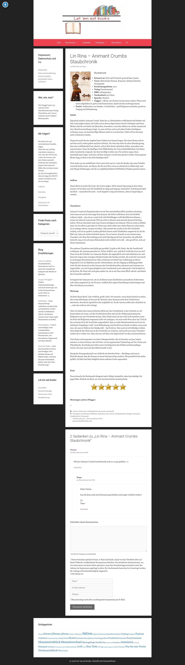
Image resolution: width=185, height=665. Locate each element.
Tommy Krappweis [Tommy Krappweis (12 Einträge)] (108, 647)
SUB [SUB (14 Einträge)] (98, 647)
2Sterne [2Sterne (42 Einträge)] (47, 634)
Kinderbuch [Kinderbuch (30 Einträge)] (113, 638)
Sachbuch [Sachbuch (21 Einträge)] (51, 647)
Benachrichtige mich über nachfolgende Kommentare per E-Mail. (97, 599)
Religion (130, 414)
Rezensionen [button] (72, 42)
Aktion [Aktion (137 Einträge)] (87, 633)
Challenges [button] (102, 42)
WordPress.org (44, 397)
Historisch (82, 411)
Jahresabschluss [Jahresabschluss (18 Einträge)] (82, 638)
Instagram (42, 197)
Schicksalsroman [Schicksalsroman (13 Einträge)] (60, 647)
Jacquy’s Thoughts (45, 280)
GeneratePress (109, 661)
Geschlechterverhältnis (89, 414)
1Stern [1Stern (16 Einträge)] (40, 634)
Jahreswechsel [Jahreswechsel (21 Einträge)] (93, 638)
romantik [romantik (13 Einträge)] (136, 643)
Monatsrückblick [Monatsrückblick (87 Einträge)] (49, 642)
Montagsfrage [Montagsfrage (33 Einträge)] (88, 642)
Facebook (41, 192)
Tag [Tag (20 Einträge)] (101, 647)
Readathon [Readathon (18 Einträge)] (116, 642)
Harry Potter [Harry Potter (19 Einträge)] (63, 638)
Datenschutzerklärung (47, 73)
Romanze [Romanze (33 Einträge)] (42, 646)
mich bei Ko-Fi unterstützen (43, 204)
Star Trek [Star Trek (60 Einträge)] (91, 647)
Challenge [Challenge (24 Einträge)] (125, 634)
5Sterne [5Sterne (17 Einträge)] (71, 634)
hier (128, 568)
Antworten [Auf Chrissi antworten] (77, 467)
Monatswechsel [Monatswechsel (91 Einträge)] (71, 642)
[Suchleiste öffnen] (126, 42)
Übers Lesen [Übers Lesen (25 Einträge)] (63, 650)
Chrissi (73, 450)
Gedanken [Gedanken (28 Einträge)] (42, 638)
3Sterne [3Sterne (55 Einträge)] (55, 634)
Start (59, 43)
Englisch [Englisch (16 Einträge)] (132, 634)
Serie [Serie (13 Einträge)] (84, 647)
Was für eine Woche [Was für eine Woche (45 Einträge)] (135, 646)
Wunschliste (116, 43)
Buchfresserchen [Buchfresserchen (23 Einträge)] (113, 634)
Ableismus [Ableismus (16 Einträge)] (78, 634)
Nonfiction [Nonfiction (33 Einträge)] (100, 642)
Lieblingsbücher (92, 411)
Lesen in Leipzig (44, 261)
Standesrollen (75, 416)
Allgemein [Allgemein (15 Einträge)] (96, 634)
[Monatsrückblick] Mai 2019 (82, 421)
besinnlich (76, 414)
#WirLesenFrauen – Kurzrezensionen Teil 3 (88, 419)
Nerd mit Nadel (44, 346)
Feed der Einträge (45, 391)
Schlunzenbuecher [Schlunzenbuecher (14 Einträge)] (71, 647)
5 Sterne (75, 411)
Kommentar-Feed (45, 394)
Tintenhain (42, 301)
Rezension (102, 411)
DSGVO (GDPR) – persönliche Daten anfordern (45, 79)
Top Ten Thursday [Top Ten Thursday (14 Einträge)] (119, 647)
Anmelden (42, 388)
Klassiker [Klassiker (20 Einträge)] (122, 638)
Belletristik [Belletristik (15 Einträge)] (103, 634)
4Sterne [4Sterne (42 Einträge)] (64, 634)
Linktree (41, 187)
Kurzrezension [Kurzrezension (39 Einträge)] (134, 638)
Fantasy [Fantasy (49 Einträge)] (139, 634)
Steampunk (85, 416)
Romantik (110, 411)
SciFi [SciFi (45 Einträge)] (79, 646)
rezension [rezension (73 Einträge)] (127, 642)
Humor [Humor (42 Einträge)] (72, 638)
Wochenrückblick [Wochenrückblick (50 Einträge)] (48, 650)
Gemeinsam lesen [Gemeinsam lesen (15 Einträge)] (53, 638)
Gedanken (87, 43)
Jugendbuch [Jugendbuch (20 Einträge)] (103, 638)
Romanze (136, 414)
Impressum (42, 70)
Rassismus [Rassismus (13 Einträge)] (109, 643)
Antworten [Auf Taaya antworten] (84, 509)
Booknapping (43, 325)
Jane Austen (110, 414)
